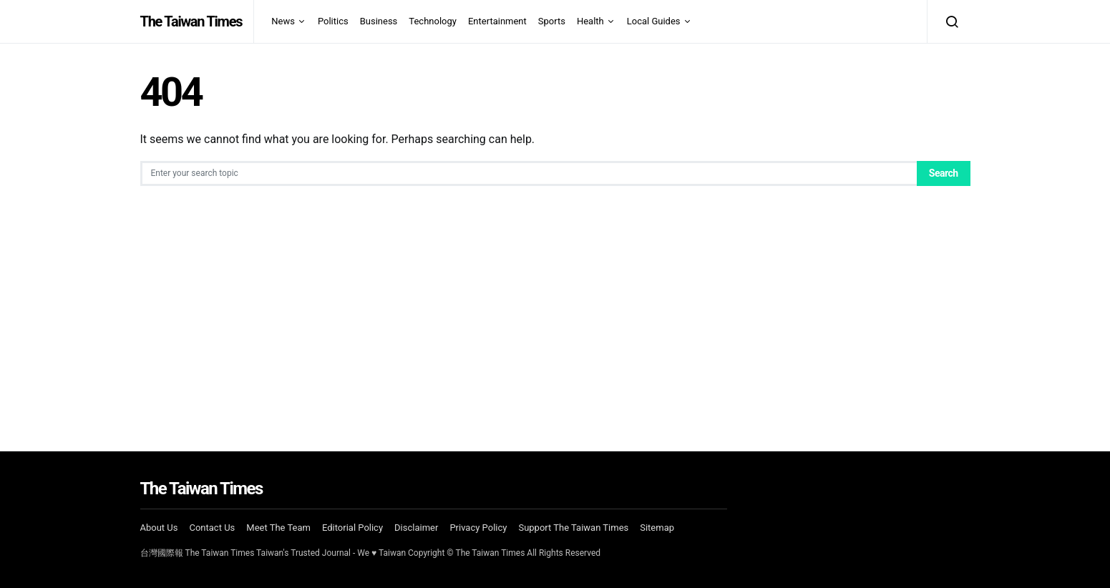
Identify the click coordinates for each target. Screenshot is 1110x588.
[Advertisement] (555, 315)
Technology (433, 21)
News (283, 21)
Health (590, 21)
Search (943, 173)
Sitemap (657, 527)
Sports (551, 21)
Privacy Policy (478, 527)
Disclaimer (416, 527)
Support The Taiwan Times (573, 527)
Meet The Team (278, 527)
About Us (159, 527)
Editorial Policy (352, 527)
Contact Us (212, 527)
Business (379, 21)
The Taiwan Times (191, 21)
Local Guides (654, 21)
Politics (333, 21)
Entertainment (497, 21)
